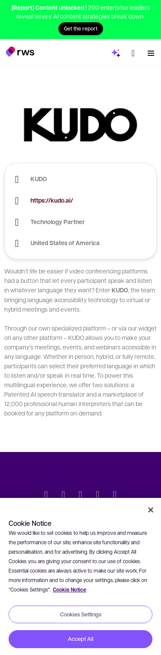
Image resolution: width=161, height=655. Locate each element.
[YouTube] (98, 496)
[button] (20, 49)
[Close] (150, 509)
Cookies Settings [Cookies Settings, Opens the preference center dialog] (80, 614)
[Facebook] (81, 496)
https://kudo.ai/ (51, 200)
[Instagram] (115, 496)
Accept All (81, 639)
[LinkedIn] (64, 496)
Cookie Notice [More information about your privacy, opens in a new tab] (69, 589)
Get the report (80, 28)
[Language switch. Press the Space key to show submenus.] (133, 51)
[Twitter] (46, 496)
